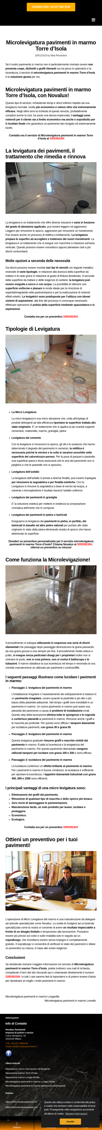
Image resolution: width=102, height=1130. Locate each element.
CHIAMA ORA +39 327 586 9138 (51, 6)
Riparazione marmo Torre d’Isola (21, 1073)
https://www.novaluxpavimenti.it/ (21, 1101)
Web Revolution (58, 55)
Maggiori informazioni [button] (76, 1113)
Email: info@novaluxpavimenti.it (21, 1046)
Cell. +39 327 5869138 (16, 1043)
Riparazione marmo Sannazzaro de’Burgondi (27, 1069)
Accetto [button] (70, 1121)
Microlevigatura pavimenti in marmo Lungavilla (32, 996)
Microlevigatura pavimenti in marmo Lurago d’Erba (30, 1081)
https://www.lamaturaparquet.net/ (21, 1107)
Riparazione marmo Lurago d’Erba (22, 1077)
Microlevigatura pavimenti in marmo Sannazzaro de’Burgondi (35, 1085)
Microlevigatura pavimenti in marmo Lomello (71, 1000)
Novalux (46, 923)
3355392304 (57, 138)
